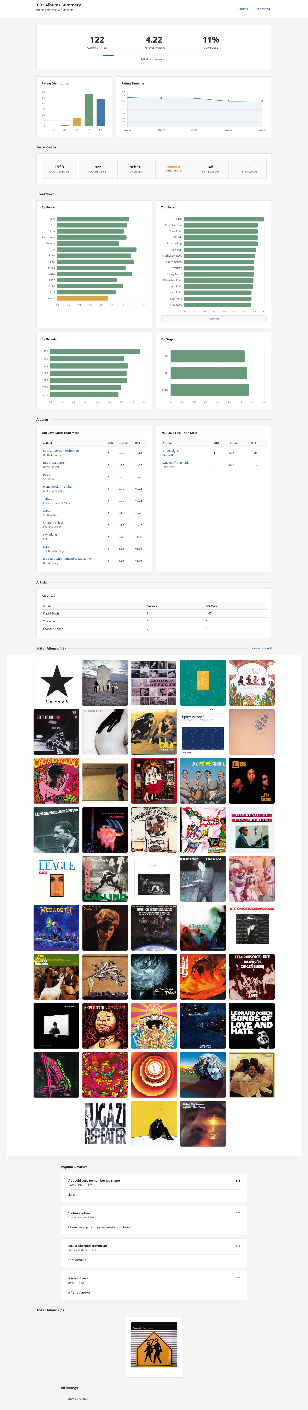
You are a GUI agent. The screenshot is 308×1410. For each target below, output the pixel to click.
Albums (243, 9)
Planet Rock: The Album (58, 486)
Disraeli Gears (78, 1278)
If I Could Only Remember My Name (67, 559)
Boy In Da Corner (54, 463)
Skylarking (50, 534)
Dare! (46, 546)
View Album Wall (262, 648)
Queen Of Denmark (176, 463)
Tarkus (47, 499)
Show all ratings (78, 1398)
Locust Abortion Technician (61, 451)
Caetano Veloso (53, 523)
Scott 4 (47, 511)
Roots (47, 474)
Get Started (262, 9)
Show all (214, 319)
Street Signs (171, 451)
